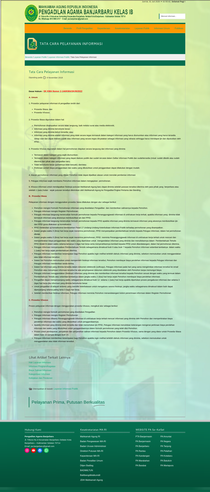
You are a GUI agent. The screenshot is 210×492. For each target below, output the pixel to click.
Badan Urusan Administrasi (92, 444)
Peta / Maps (179, 489)
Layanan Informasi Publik (65, 387)
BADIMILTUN (86, 467)
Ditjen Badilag (86, 462)
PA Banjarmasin (143, 439)
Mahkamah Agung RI (89, 434)
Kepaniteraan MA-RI (89, 453)
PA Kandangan (142, 453)
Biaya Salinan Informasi (39, 369)
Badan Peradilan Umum (90, 457)
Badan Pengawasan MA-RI (92, 439)
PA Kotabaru (166, 453)
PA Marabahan (142, 457)
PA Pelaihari (165, 448)
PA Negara (165, 439)
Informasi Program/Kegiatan (41, 365)
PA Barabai (140, 462)
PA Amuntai (165, 434)
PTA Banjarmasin (143, 434)
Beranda (157, 489)
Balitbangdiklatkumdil (89, 471)
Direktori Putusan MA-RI (91, 448)
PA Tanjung (165, 444)
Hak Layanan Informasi (39, 361)
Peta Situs (168, 489)
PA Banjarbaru (142, 444)
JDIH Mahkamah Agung (90, 476)
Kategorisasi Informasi (39, 372)
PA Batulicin (165, 457)
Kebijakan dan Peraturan (40, 376)
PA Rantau (140, 448)
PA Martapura (166, 462)
